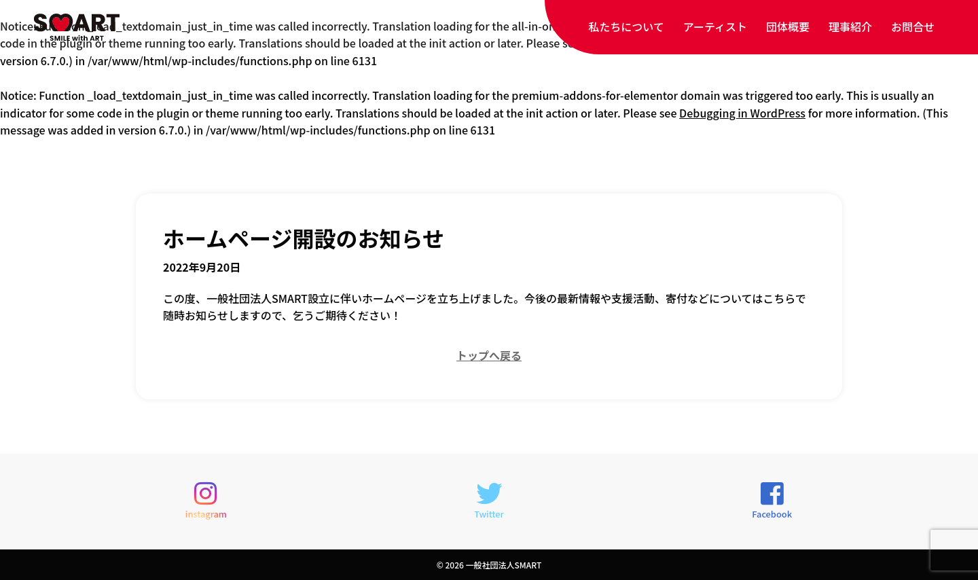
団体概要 (788, 26)
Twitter (489, 500)
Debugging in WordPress (742, 113)
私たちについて (626, 26)
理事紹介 (850, 26)
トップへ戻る (489, 355)
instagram (206, 500)
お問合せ (913, 26)
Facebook (772, 500)
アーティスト (715, 26)
